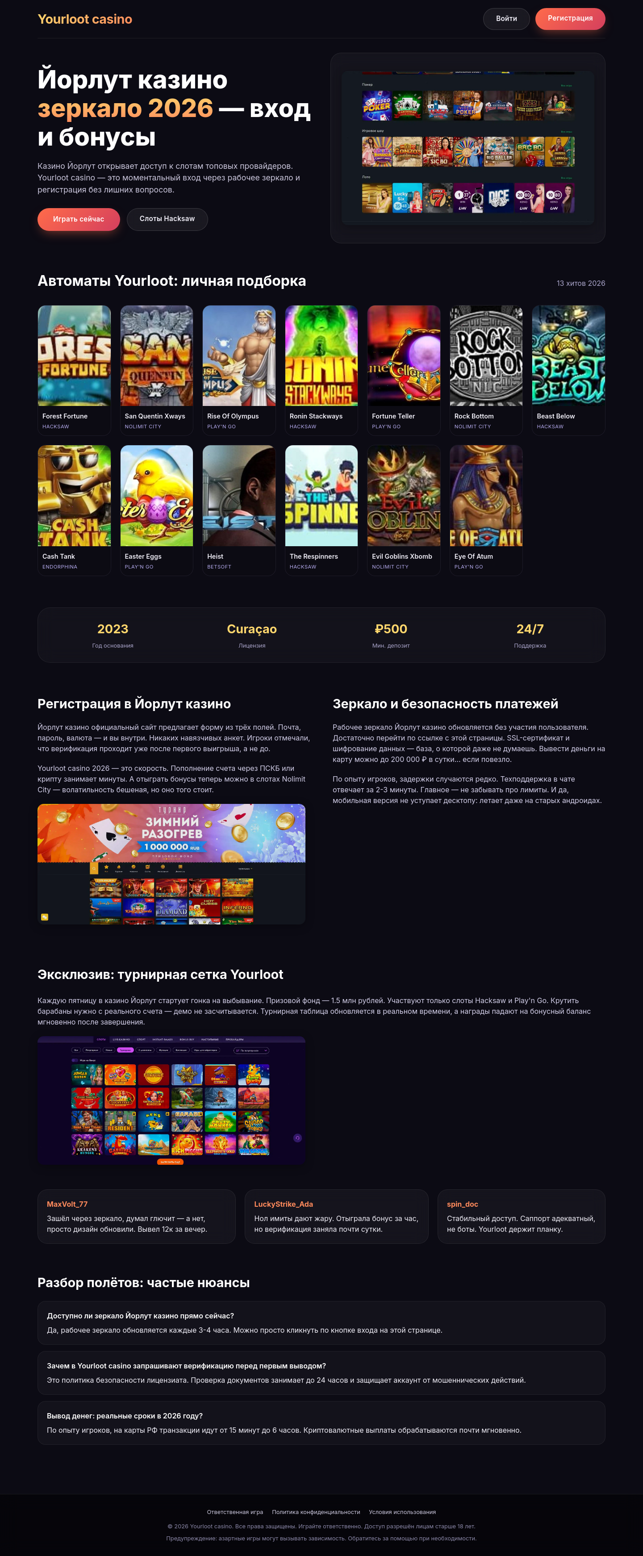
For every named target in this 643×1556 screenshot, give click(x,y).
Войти (506, 18)
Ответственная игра (235, 1512)
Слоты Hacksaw (167, 218)
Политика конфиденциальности (316, 1512)
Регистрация (570, 18)
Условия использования (402, 1512)
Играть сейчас (78, 219)
